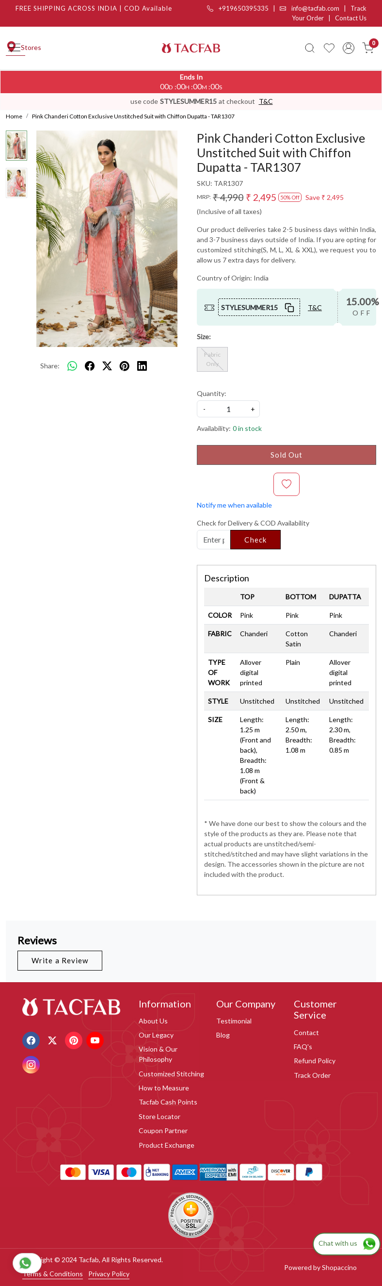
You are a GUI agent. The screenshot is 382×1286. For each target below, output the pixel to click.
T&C (266, 101)
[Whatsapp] (72, 366)
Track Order (312, 1075)
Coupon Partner (163, 1130)
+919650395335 (238, 8)
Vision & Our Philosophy (158, 1054)
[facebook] (89, 366)
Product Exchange (166, 1145)
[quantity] (228, 408)
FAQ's (303, 1046)
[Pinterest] (75, 1040)
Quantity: (211, 393)
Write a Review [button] (60, 960)
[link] (309, 48)
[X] (54, 1040)
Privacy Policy (108, 1274)
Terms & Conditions (52, 1274)
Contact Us (350, 18)
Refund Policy (314, 1060)
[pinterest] (124, 366)
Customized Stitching (171, 1074)
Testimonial (234, 1021)
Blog (223, 1035)
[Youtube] (96, 1040)
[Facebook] (32, 1040)
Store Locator (159, 1116)
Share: (50, 366)
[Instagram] (32, 1064)
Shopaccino (339, 1267)
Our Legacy (156, 1035)
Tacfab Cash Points (168, 1102)
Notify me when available (234, 505)
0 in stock (247, 428)
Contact (306, 1032)
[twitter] (107, 366)
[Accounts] (348, 48)
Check (255, 539)
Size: (204, 336)
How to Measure (164, 1088)
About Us (153, 1021)
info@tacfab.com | (315, 8)
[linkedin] (142, 366)
